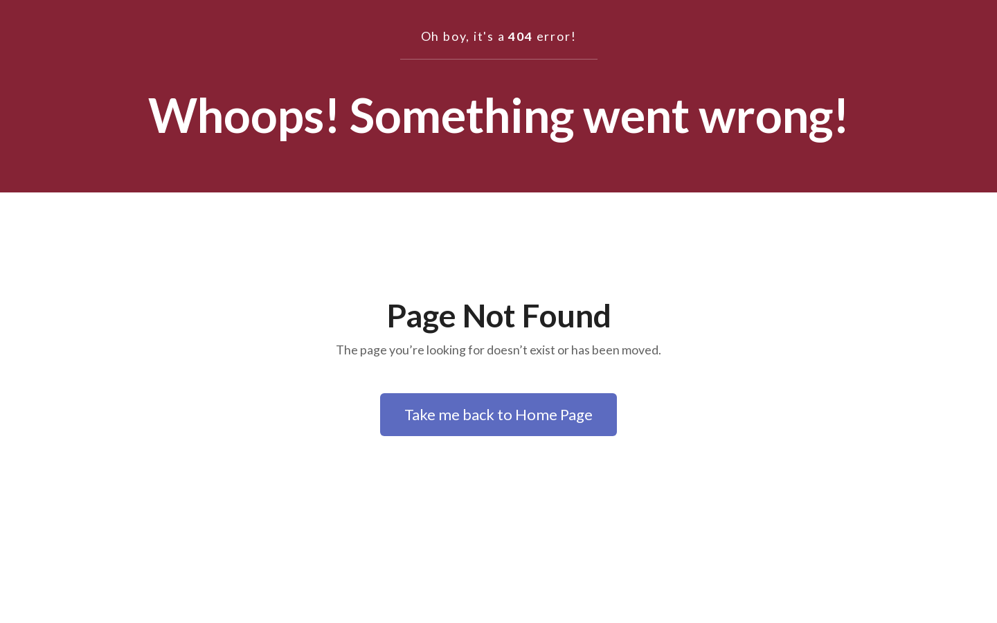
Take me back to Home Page (498, 414)
